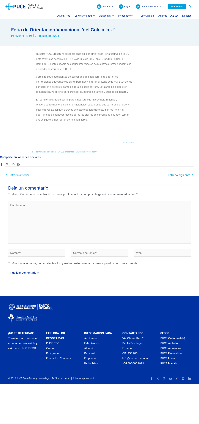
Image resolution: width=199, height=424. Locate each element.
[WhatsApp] (17, 163)
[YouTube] (170, 380)
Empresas (90, 360)
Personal (89, 355)
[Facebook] (1, 163)
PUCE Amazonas (171, 350)
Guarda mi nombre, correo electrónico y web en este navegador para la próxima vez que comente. (75, 265)
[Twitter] (6, 163)
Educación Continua (59, 360)
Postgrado (52, 355)
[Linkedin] (12, 163)
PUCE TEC (53, 345)
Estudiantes (91, 345)
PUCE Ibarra (168, 360)
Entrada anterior (17, 175)
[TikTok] (176, 380)
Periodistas (91, 365)
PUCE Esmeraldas (171, 355)
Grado (50, 350)
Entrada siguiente (181, 175)
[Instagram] (164, 380)
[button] (160, 6)
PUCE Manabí (169, 365)
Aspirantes (91, 340)
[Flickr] (183, 380)
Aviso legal (44, 380)
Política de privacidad (83, 380)
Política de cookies (61, 380)
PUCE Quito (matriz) (173, 340)
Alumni (88, 350)
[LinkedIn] (189, 380)
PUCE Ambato (169, 345)
